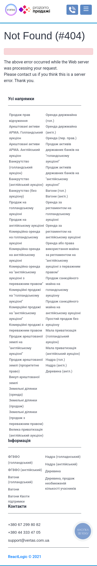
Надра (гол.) (55, 360)
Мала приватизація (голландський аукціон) (61, 336)
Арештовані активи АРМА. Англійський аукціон (24, 150)
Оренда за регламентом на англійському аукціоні (63, 231)
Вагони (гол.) (56, 191)
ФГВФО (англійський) (25, 470)
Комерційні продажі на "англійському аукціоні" (25, 313)
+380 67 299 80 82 (24, 524)
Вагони (13, 489)
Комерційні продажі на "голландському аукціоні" (25, 295)
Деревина (53, 471)
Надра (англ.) (56, 365)
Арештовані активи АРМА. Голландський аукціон (26, 132)
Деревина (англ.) (59, 371)
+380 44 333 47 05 (24, 532)
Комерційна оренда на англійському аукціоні (24, 254)
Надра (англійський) (61, 464)
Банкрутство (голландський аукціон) (20, 167)
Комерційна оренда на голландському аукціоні (24, 237)
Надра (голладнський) (63, 457)
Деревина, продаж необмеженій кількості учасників (60, 483)
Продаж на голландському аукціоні (21, 208)
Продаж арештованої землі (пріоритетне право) (26, 365)
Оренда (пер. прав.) (61, 138)
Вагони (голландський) (20, 479)
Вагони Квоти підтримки (18, 498)
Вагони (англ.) (57, 196)
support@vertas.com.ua (26, 540)
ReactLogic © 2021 (24, 556)
